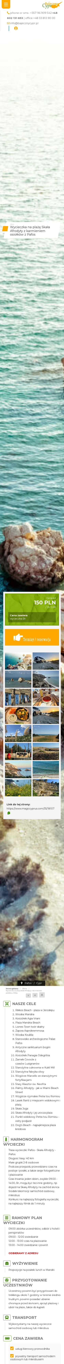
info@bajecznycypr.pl (24, 23)
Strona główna (12, 989)
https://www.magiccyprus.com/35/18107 (30, 808)
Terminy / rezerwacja (32, 637)
